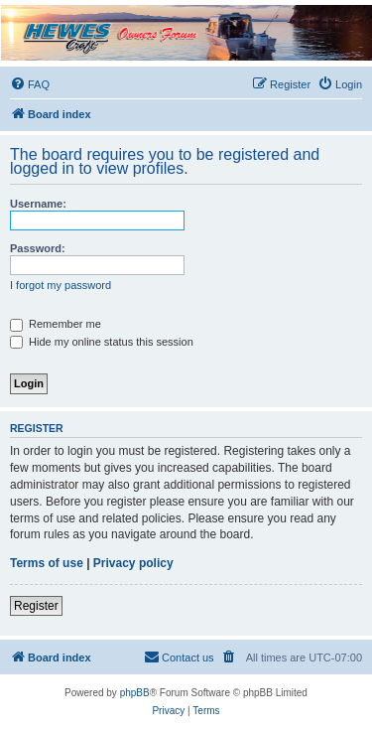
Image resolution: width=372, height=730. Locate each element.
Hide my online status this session (101, 342)
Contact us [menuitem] (179, 656)
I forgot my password (60, 285)
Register (36, 606)
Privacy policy (133, 563)
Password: (37, 248)
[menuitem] (30, 84)
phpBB (135, 692)
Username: (38, 204)
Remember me (55, 324)
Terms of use (46, 563)
